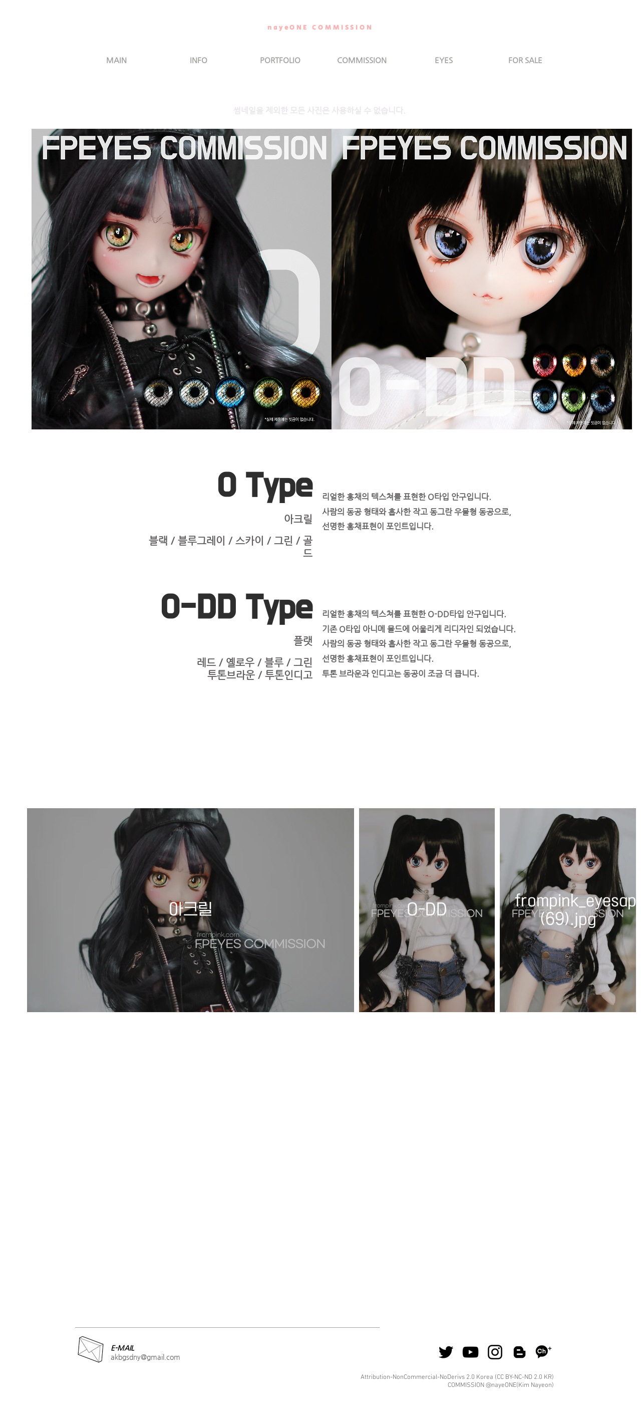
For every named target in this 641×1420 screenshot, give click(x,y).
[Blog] (519, 1352)
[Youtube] (470, 1352)
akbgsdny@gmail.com (145, 1357)
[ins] (495, 1352)
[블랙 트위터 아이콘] (446, 1352)
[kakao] (544, 1352)
